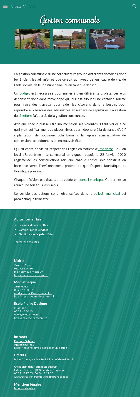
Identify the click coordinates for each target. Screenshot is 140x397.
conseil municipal (91, 180)
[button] (5, 6)
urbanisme (105, 149)
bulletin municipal (107, 193)
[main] (70, 136)
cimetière (25, 116)
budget (25, 93)
